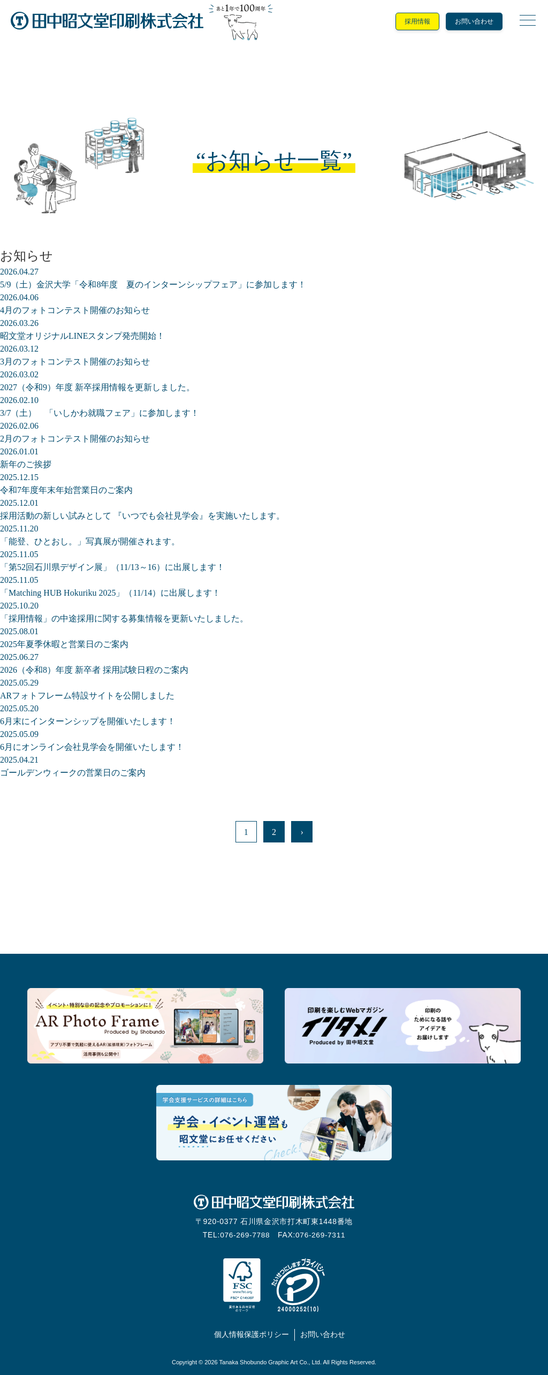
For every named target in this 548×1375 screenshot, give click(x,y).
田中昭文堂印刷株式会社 (107, 21)
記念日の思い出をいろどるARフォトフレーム (145, 1025)
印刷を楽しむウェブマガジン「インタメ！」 (403, 1025)
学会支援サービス (274, 1122)
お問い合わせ (474, 21)
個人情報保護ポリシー (251, 1334)
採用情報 (417, 21)
